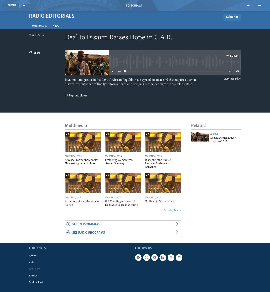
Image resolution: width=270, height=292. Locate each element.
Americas (34, 269)
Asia (31, 262)
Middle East (36, 282)
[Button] (34, 53)
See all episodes (172, 210)
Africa (214, 134)
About (57, 26)
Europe (33, 276)
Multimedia (39, 26)
